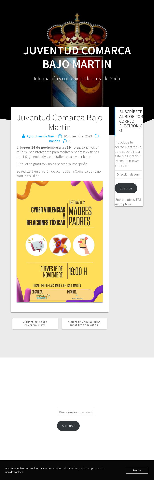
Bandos (54, 141)
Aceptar (137, 470)
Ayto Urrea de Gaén (41, 136)
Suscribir (126, 188)
